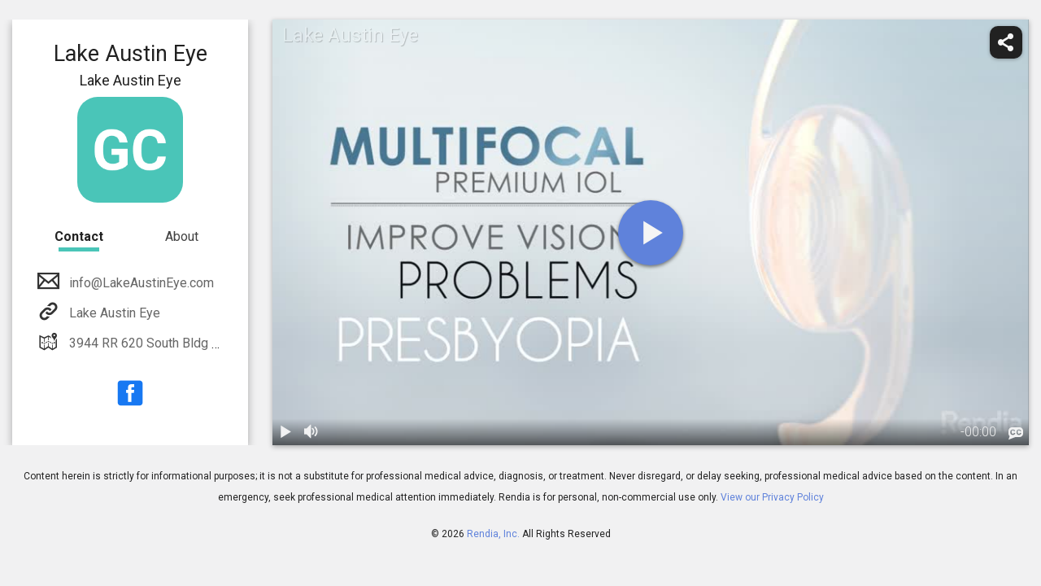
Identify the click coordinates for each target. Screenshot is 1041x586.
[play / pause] (285, 432)
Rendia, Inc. (493, 534)
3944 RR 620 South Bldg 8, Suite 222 (172, 343)
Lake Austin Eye (113, 313)
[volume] (311, 432)
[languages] (1016, 434)
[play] (650, 232)
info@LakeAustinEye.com (140, 283)
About (181, 236)
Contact (78, 236)
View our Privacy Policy (772, 497)
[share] (1006, 42)
